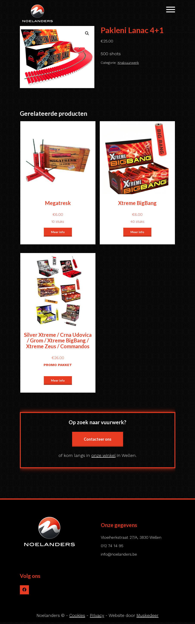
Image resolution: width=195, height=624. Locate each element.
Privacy (97, 615)
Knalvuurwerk (128, 63)
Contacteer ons (97, 439)
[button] (87, 33)
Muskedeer (147, 615)
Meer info (58, 232)
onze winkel (103, 455)
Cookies (77, 615)
